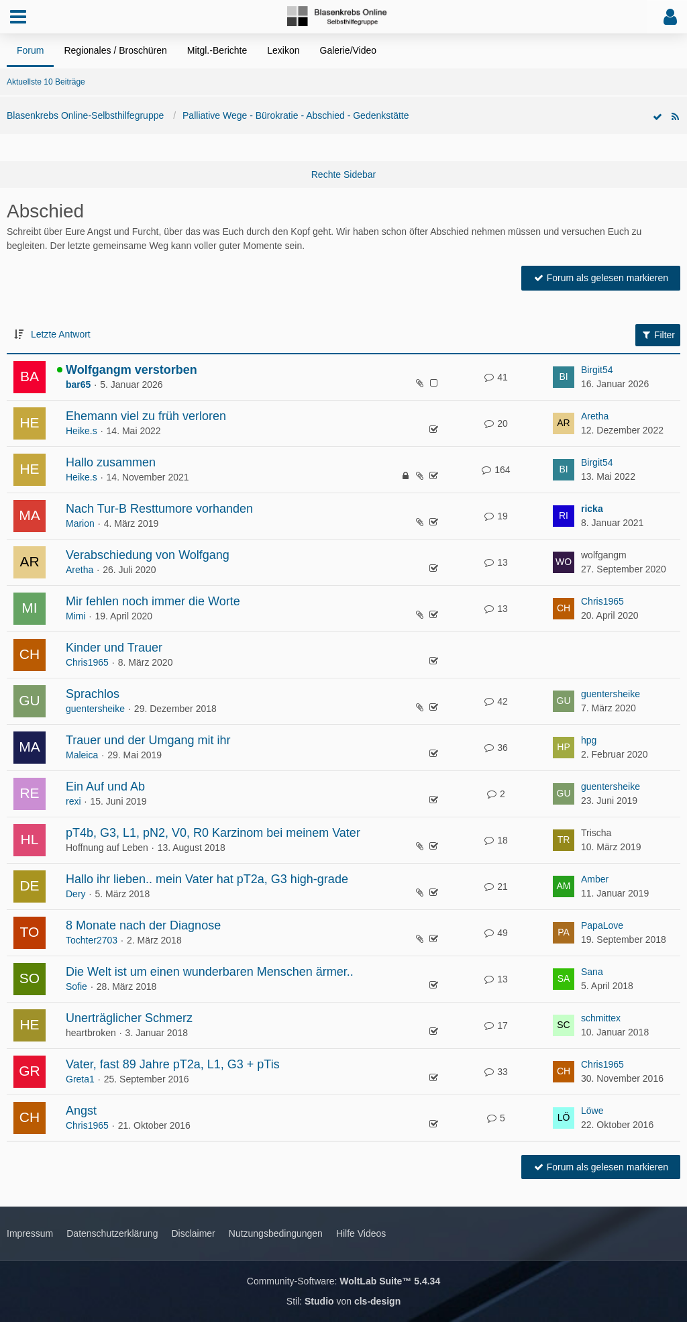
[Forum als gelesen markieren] (657, 117)
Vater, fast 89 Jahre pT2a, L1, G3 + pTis (173, 1064)
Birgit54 (597, 369)
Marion (80, 523)
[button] (18, 17)
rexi (73, 801)
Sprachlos (92, 694)
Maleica (82, 755)
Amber (595, 879)
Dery (76, 893)
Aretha (595, 416)
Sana (592, 971)
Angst (81, 1110)
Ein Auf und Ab (105, 786)
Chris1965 (602, 601)
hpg (588, 740)
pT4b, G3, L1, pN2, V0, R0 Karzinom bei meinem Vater (213, 833)
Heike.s (81, 430)
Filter (658, 334)
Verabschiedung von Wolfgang (147, 555)
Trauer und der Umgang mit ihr (148, 740)
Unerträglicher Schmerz (129, 1018)
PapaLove (602, 925)
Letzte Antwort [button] (61, 334)
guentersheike (95, 708)
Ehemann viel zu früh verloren (146, 416)
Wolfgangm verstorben (131, 369)
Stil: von (343, 1301)
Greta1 (80, 1079)
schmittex (601, 1018)
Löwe (592, 1110)
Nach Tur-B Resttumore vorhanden (159, 508)
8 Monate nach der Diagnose (143, 925)
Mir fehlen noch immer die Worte (153, 601)
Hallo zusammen (111, 462)
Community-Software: (343, 1281)
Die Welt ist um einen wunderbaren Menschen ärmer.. (210, 971)
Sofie (76, 986)
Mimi (76, 616)
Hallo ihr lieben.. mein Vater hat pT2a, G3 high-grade (207, 879)
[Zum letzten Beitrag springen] (563, 377)
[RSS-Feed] (675, 117)
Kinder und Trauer (114, 647)
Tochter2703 (91, 940)
